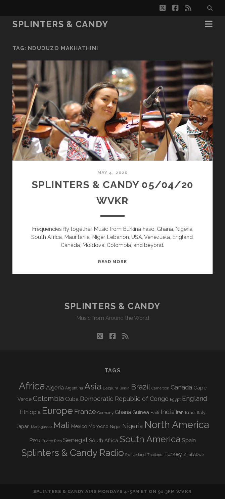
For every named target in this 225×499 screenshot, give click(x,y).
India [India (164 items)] (168, 411)
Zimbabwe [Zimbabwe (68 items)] (193, 454)
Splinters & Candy (60, 24)
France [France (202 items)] (85, 412)
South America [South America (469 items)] (150, 439)
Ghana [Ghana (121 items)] (123, 412)
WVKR (183, 491)
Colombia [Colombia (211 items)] (48, 398)
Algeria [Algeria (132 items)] (55, 387)
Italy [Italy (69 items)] (201, 412)
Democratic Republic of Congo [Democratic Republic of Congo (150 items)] (124, 398)
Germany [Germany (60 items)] (105, 412)
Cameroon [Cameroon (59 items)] (160, 388)
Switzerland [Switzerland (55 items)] (135, 455)
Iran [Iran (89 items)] (180, 412)
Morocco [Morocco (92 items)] (98, 426)
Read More (112, 261)
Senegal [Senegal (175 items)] (75, 440)
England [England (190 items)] (195, 398)
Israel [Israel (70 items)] (190, 412)
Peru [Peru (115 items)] (34, 440)
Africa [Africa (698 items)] (32, 386)
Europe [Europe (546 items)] (57, 410)
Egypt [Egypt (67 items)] (175, 399)
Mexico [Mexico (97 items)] (79, 426)
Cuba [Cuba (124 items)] (72, 399)
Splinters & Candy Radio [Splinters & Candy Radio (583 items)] (72, 452)
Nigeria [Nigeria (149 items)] (132, 425)
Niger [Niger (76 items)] (115, 426)
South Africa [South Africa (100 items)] (103, 440)
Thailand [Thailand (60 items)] (155, 454)
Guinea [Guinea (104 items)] (140, 412)
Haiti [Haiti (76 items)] (154, 412)
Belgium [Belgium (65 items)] (110, 388)
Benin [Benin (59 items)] (125, 388)
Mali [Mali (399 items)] (61, 425)
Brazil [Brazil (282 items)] (140, 386)
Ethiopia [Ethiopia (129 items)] (30, 412)
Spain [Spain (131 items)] (189, 440)
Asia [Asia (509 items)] (92, 386)
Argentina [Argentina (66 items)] (74, 388)
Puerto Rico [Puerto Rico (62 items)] (52, 441)
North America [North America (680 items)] (176, 424)
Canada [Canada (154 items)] (181, 387)
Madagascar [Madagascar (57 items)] (41, 427)
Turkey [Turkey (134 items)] (173, 454)
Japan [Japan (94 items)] (23, 426)
